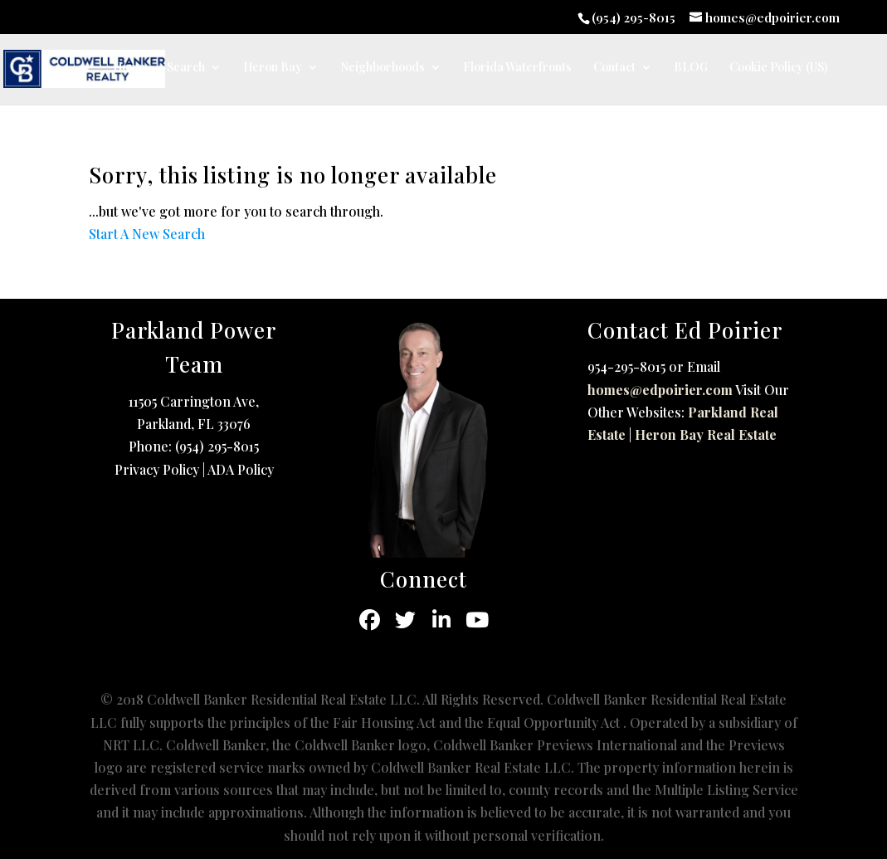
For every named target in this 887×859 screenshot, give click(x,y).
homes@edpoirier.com (660, 389)
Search (186, 68)
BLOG (691, 68)
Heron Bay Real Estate (706, 434)
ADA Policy (240, 469)
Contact (614, 68)
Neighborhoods (382, 68)
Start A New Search (147, 233)
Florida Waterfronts (517, 68)
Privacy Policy (157, 469)
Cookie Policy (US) (778, 68)
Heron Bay (272, 68)
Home (129, 68)
